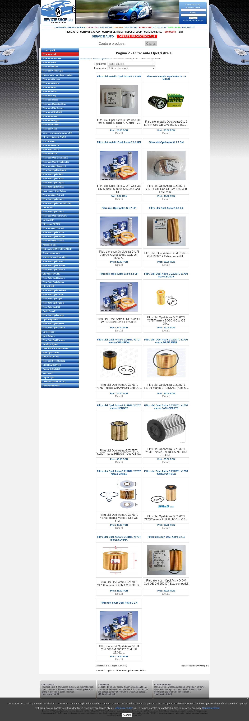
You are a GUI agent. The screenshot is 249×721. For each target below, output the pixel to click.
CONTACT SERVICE (112, 32)
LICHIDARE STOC (52, 365)
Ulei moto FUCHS (51, 356)
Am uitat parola (189, 20)
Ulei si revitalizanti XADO (54, 137)
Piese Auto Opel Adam (53, 174)
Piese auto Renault (51, 124)
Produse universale (51, 385)
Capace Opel (48, 377)
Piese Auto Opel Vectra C (54, 261)
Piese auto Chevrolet (52, 58)
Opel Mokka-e (49, 332)
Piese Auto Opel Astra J (53, 211)
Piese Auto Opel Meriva (53, 323)
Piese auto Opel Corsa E (53, 240)
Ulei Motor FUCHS (51, 274)
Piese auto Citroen (51, 83)
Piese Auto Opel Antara (53, 178)
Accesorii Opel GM (51, 369)
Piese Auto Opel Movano (53, 340)
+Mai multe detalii (50, 694)
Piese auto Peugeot (51, 120)
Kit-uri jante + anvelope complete (57, 75)
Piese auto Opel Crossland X (55, 158)
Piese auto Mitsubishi (52, 112)
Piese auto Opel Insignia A (54, 166)
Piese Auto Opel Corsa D (54, 236)
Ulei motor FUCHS (51, 224)
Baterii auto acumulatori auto (56, 348)
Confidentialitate (210, 708)
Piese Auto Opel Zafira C (54, 278)
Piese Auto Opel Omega (53, 315)
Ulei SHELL (48, 207)
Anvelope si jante (50, 344)
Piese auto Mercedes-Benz (54, 104)
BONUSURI (170, 32)
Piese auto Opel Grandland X (56, 162)
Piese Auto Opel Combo (53, 282)
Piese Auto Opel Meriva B (54, 290)
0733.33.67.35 (159, 27)
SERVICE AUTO (103, 36)
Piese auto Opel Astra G (53, 195)
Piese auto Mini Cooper (53, 108)
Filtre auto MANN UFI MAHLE (57, 249)
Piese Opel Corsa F (51, 352)
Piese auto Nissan (50, 116)
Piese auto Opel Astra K (53, 228)
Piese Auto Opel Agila (52, 298)
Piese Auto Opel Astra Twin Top (57, 203)
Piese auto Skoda (50, 66)
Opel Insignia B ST (51, 319)
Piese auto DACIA (51, 145)
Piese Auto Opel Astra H (53, 199)
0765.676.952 (106, 27)
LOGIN (139, 32)
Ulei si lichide (49, 286)
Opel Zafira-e (49, 336)
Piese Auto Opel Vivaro (53, 294)
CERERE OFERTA (153, 32)
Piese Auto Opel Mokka (53, 187)
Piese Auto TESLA (51, 149)
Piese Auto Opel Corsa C (54, 232)
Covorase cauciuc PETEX (54, 381)
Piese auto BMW (50, 153)
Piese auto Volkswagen (53, 71)
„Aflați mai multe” (123, 708)
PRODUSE (129, 32)
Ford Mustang (49, 141)
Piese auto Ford (50, 91)
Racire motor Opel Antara (54, 191)
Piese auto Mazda (50, 100)
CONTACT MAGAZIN (90, 32)
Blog (180, 32)
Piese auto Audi (49, 54)
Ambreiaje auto (50, 245)
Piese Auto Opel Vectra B (54, 327)
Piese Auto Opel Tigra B (53, 303)
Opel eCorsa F (49, 311)
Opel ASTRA (48, 220)
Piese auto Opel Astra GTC (55, 216)
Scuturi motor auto (51, 253)
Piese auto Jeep (49, 95)
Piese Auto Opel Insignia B (54, 170)
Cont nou (200, 20)
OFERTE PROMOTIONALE (137, 36)
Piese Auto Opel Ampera (53, 182)
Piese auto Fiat (49, 87)
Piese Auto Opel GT (51, 307)
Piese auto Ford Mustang (54, 361)
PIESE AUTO (72, 32)
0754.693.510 (131, 27)
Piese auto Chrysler (51, 79)
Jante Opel (47, 373)
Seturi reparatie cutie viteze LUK (57, 133)
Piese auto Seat (49, 62)
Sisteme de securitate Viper (55, 257)
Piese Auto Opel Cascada (54, 265)
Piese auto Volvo (50, 129)
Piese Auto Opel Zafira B (54, 269)
